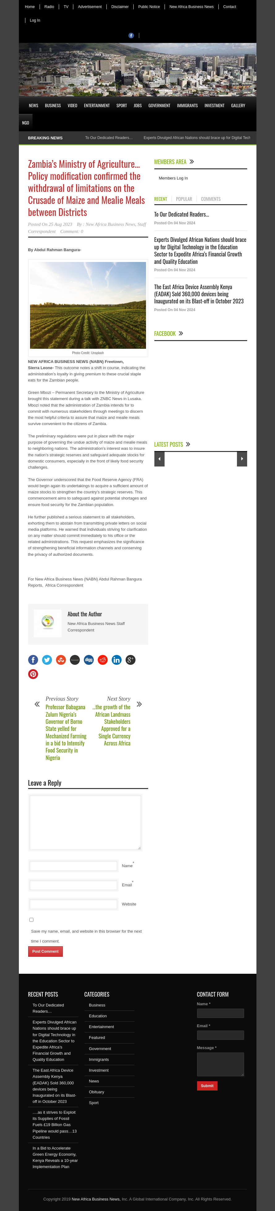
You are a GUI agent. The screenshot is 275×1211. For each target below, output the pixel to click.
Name (127, 865)
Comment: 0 (71, 231)
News (33, 105)
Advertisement (90, 7)
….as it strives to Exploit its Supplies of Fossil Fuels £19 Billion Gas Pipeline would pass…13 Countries (55, 1125)
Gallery (238, 105)
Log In (35, 20)
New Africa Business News (192, 7)
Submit (207, 1086)
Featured (97, 1037)
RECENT (160, 199)
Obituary (96, 1092)
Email (127, 885)
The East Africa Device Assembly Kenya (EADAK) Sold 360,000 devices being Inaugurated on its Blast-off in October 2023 (199, 294)
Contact (229, 7)
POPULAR (184, 199)
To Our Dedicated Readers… (109, 138)
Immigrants (187, 105)
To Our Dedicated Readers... (181, 214)
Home (30, 7)
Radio (49, 7)
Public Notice (149, 7)
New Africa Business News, (96, 1199)
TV (66, 7)
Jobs (138, 105)
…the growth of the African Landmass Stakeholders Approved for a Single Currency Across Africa (111, 725)
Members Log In (173, 178)
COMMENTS (211, 199)
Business (53, 105)
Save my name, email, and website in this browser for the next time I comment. (86, 936)
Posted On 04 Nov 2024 (175, 223)
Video (72, 105)
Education (98, 1016)
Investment (214, 105)
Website (129, 904)
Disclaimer (120, 7)
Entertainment (97, 105)
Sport (122, 105)
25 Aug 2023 (60, 224)
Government (159, 105)
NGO (25, 122)
